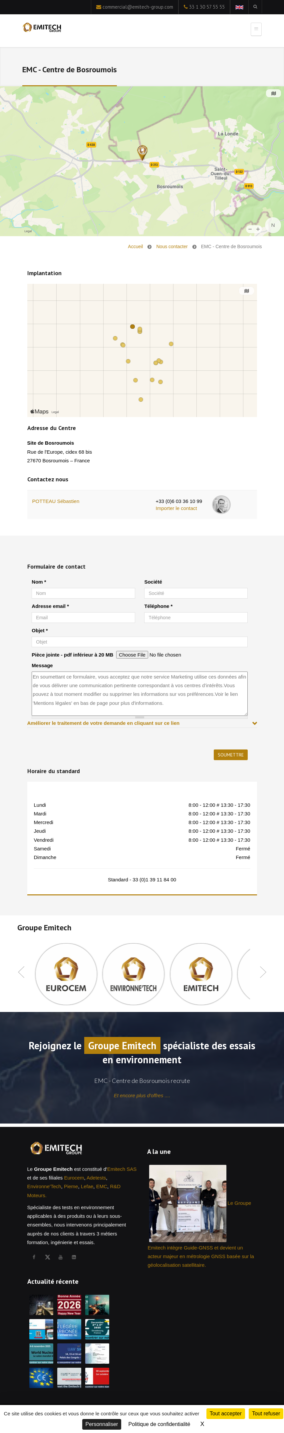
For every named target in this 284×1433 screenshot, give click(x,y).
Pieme (71, 1186)
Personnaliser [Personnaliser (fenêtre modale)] (102, 1424)
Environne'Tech (44, 1186)
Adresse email (50, 606)
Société (153, 582)
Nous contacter (171, 246)
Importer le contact (176, 508)
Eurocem (74, 1178)
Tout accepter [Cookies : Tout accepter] (226, 1413)
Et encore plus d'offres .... (142, 1095)
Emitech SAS (122, 1169)
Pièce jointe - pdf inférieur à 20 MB (72, 655)
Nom (39, 582)
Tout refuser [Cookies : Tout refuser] (266, 1413)
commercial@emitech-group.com (138, 7)
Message (42, 665)
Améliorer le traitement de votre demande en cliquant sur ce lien (103, 723)
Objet (40, 630)
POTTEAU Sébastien (56, 501)
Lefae (87, 1186)
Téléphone (158, 606)
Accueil (135, 246)
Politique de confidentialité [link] (159, 1424)
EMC (101, 1186)
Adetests (96, 1178)
